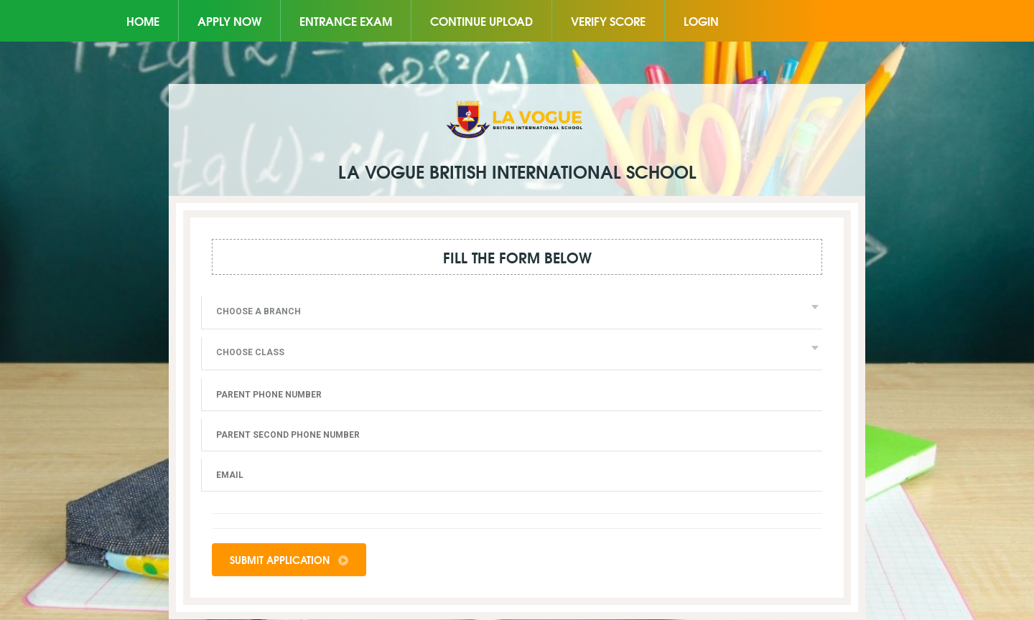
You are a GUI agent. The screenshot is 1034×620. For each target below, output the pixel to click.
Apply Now (229, 20)
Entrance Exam (345, 20)
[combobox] (511, 312)
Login (701, 20)
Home (142, 20)
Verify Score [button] (608, 20)
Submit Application (289, 560)
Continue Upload (481, 20)
